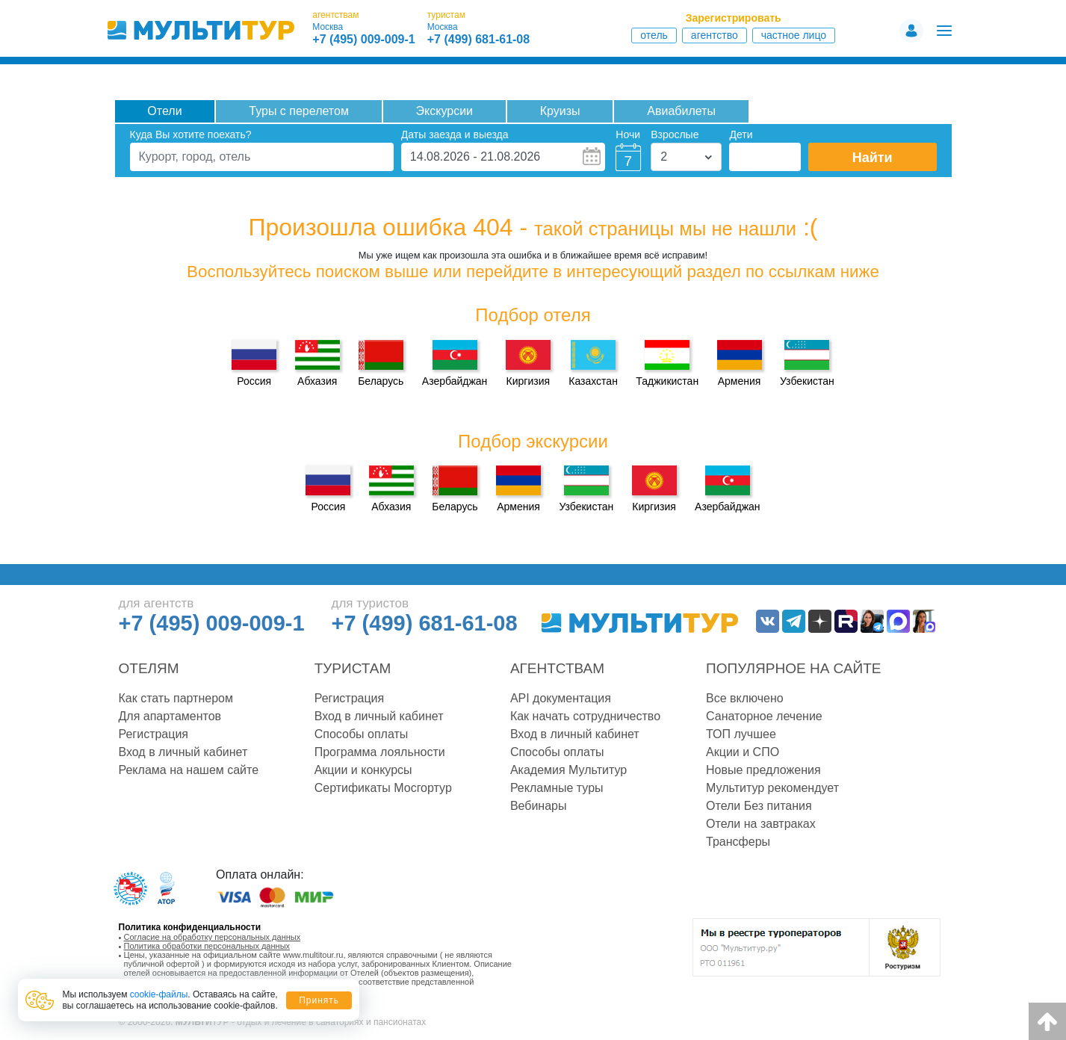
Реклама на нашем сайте (189, 770)
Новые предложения (763, 770)
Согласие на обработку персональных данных (212, 936)
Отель (654, 35)
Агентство (714, 35)
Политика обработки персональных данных (207, 945)
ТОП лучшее (741, 734)
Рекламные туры (557, 787)
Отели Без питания (759, 805)
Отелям (149, 668)
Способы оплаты (361, 734)
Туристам (352, 668)
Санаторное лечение (764, 716)
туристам (446, 15)
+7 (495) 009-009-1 (363, 40)
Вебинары (538, 805)
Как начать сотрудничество (585, 716)
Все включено (745, 698)
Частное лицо (793, 35)
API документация (560, 698)
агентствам (335, 15)
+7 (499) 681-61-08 (478, 40)
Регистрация (154, 734)
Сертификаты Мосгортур (383, 787)
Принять (319, 1000)
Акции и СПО (742, 752)
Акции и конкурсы (363, 770)
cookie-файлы (159, 994)
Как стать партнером (176, 698)
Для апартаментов (170, 716)
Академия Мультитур (568, 770)
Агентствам (557, 668)
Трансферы (738, 841)
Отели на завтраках (761, 823)
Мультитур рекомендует (772, 787)
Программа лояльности (379, 752)
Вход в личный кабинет (183, 752)
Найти (872, 157)
